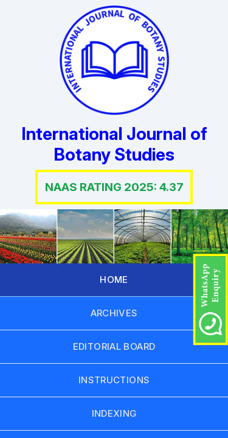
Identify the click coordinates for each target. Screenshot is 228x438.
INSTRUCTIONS (114, 380)
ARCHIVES (114, 313)
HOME (114, 279)
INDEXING (114, 413)
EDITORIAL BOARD (114, 346)
